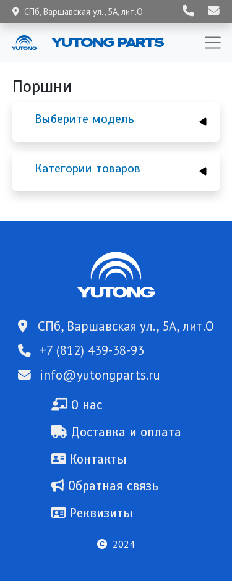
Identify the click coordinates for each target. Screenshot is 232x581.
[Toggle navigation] (213, 42)
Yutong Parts (106, 42)
